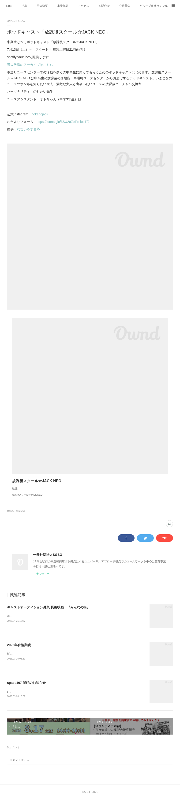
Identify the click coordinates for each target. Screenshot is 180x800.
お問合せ (104, 6)
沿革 (24, 6)
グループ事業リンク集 (154, 6)
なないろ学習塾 (28, 129)
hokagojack (39, 114)
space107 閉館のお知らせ (26, 683)
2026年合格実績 (19, 645)
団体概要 (42, 6)
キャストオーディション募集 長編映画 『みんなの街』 (48, 607)
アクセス (83, 6)
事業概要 (62, 6)
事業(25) (20, 511)
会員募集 (124, 6)
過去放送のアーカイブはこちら (30, 65)
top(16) (11, 511)
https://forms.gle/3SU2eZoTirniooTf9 (63, 122)
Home (8, 6)
